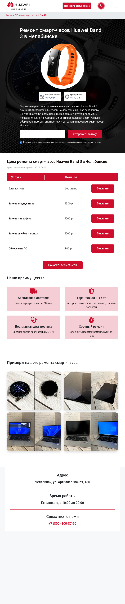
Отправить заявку (85, 134)
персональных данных (92, 142)
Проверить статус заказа (77, 6)
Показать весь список (62, 265)
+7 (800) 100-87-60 (62, 523)
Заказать (103, 188)
